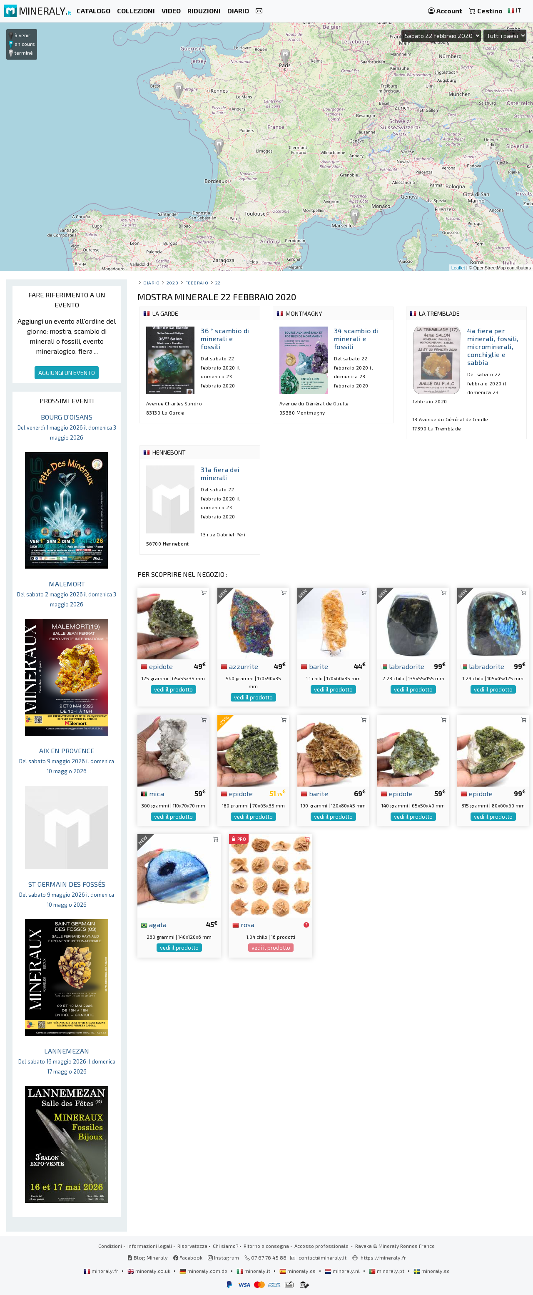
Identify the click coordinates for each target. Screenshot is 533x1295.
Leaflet (458, 267)
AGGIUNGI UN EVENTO (66, 372)
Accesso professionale (322, 1246)
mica (152, 793)
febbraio (196, 282)
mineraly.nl (343, 1271)
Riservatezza (192, 1246)
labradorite (402, 666)
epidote (157, 666)
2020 (172, 282)
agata (154, 924)
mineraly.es (298, 1271)
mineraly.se (431, 1271)
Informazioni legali (149, 1246)
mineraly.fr (102, 1271)
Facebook (187, 1257)
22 (218, 282)
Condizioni (110, 1246)
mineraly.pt (387, 1271)
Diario (151, 282)
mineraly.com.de (204, 1271)
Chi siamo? (225, 1246)
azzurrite (239, 666)
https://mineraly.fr (383, 1257)
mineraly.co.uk (149, 1271)
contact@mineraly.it (322, 1257)
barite (314, 666)
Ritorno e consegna (266, 1246)
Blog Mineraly (147, 1257)
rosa (243, 924)
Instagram (223, 1257)
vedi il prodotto (173, 689)
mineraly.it (254, 1271)
